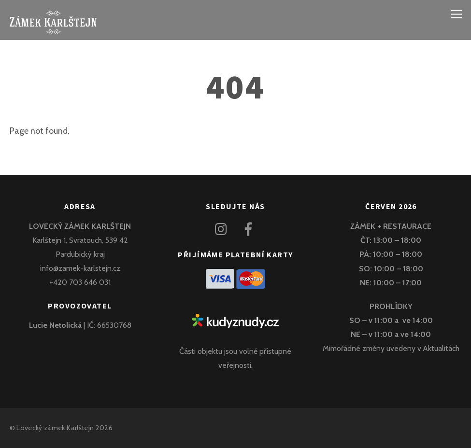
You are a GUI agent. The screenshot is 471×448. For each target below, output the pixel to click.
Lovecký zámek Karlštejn (55, 427)
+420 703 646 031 (80, 282)
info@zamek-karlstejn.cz (80, 268)
